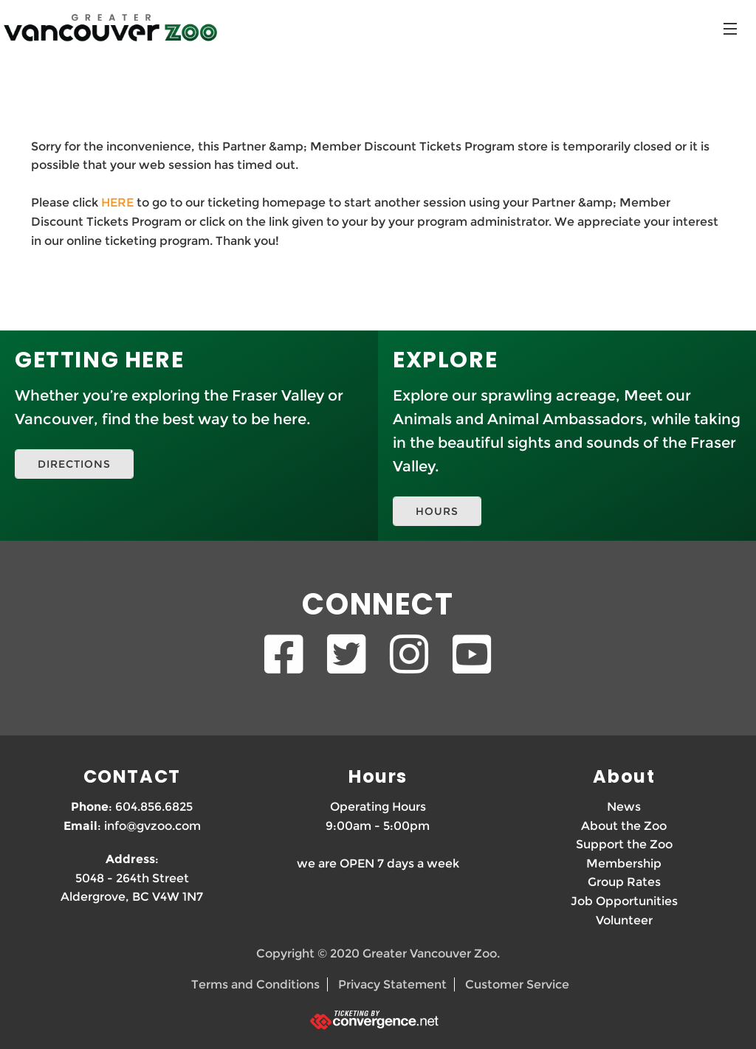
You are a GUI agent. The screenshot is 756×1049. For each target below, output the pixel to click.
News (624, 807)
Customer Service (517, 984)
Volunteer (624, 920)
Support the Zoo (624, 844)
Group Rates (624, 882)
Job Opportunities (624, 901)
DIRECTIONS (74, 464)
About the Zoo (624, 826)
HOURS (437, 511)
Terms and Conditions (255, 984)
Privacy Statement (392, 984)
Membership (624, 863)
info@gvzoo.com (152, 826)
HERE (117, 202)
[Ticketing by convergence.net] (378, 1019)
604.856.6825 (154, 807)
